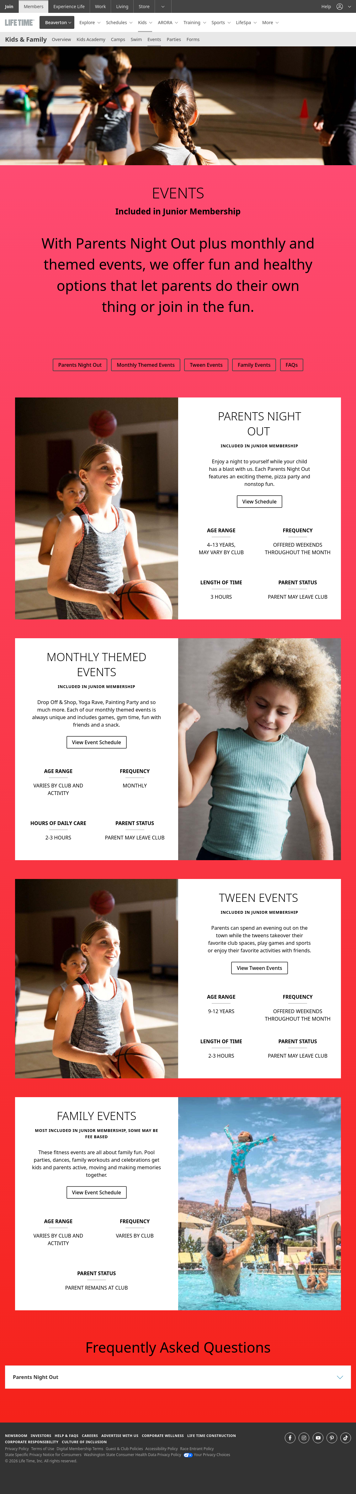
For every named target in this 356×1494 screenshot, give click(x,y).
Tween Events (206, 364)
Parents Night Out (80, 364)
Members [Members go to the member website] (34, 6)
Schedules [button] (117, 22)
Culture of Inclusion (84, 1441)
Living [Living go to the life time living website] (122, 6)
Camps (118, 39)
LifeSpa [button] (244, 22)
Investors (41, 1435)
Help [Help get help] (326, 6)
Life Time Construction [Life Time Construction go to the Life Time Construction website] (211, 1435)
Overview (61, 39)
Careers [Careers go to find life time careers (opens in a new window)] (90, 1435)
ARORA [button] (165, 22)
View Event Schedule (96, 742)
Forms (193, 39)
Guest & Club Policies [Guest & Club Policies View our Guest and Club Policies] (124, 1448)
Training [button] (192, 22)
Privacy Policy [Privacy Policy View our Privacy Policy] (17, 1448)
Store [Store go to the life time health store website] (144, 6)
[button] (344, 6)
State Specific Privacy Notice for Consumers (43, 1454)
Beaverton (56, 22)
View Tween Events (259, 968)
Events (154, 39)
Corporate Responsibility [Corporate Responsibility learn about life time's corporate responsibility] (31, 1441)
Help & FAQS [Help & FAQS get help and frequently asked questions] (67, 1435)
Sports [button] (219, 22)
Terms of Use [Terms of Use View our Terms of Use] (42, 1448)
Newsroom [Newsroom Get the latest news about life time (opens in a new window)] (16, 1435)
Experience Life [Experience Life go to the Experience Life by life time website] (69, 6)
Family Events (254, 364)
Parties (174, 39)
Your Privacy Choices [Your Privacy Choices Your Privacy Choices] (206, 1454)
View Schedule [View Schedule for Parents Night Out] (259, 501)
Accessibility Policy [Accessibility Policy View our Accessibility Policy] (161, 1448)
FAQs (292, 364)
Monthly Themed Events (146, 364)
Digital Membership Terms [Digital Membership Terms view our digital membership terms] (79, 1448)
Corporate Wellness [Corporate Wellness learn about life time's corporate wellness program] (163, 1435)
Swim (136, 39)
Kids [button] (143, 22)
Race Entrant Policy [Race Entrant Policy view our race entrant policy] (197, 1448)
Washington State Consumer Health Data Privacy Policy (132, 1454)
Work (100, 6)
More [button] (268, 22)
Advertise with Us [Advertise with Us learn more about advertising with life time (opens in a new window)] (119, 1435)
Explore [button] (87, 22)
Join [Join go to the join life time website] (9, 6)
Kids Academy (91, 39)
